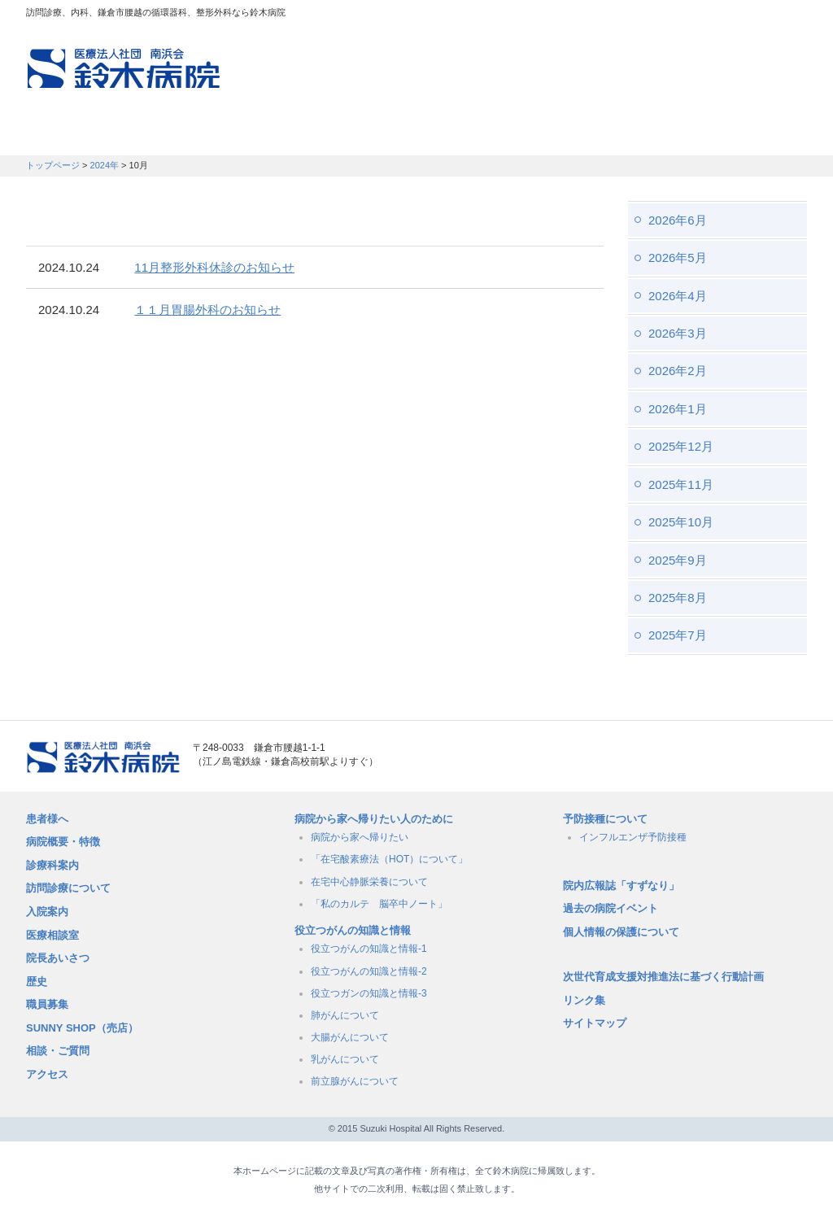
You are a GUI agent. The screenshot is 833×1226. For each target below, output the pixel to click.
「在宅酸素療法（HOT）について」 (389, 859)
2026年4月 (677, 296)
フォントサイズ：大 (788, 15)
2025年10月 (680, 522)
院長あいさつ (57, 958)
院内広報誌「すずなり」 (621, 885)
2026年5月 (677, 257)
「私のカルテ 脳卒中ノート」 (379, 904)
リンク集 (584, 1000)
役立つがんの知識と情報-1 (369, 948)
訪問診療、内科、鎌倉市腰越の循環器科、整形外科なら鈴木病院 (123, 68)
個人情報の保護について (621, 932)
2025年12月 (680, 446)
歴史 (36, 981)
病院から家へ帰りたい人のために (373, 819)
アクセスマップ (587, 16)
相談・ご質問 (57, 1051)
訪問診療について (68, 888)
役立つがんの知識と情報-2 (369, 971)
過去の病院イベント (610, 908)
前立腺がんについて (355, 1081)
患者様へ (47, 819)
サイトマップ (594, 1023)
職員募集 (666, 134)
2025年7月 (677, 635)
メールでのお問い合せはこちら (713, 757)
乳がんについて (345, 1059)
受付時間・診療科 (295, 134)
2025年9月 (677, 560)
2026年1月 (677, 409)
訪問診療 (173, 134)
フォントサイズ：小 (740, 15)
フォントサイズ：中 (763, 15)
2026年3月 (677, 333)
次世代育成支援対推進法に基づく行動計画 (663, 977)
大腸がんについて (350, 1037)
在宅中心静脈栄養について (369, 882)
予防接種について (605, 819)
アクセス (47, 1074)
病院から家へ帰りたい (359, 837)
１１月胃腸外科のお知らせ (207, 309)
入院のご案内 (426, 134)
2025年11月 (680, 484)
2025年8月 (677, 597)
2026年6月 (677, 220)
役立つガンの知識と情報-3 (369, 993)
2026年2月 (677, 370)
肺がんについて (345, 1015)
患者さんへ (75, 134)
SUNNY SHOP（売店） (82, 1028)
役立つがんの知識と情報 (352, 930)
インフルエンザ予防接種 (633, 837)
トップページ (53, 165)
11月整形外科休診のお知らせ (214, 267)
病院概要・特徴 (551, 134)
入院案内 (47, 911)
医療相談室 (52, 935)
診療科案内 (52, 865)
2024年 (104, 165)
